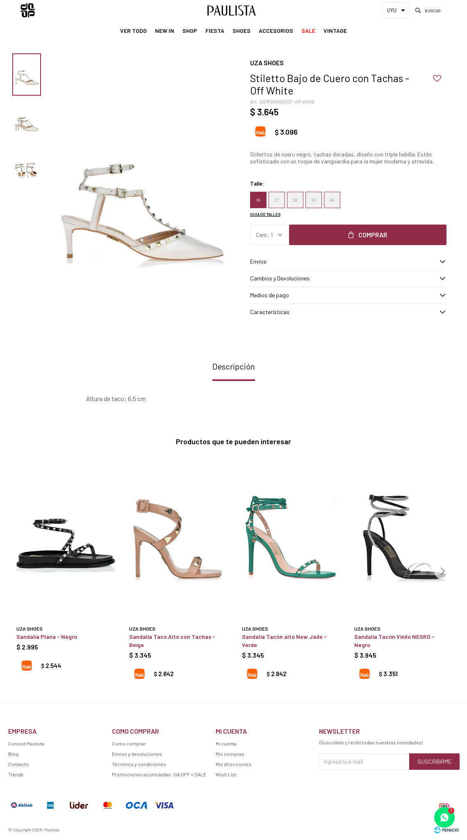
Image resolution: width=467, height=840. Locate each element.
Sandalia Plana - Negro (46, 636)
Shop (189, 30)
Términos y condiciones (139, 764)
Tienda (15, 774)
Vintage (335, 30)
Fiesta (214, 30)
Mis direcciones (233, 764)
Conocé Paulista (26, 743)
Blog (13, 754)
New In (164, 30)
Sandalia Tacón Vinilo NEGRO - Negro (394, 640)
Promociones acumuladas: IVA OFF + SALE (159, 774)
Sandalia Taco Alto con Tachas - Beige (172, 640)
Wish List (226, 774)
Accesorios (276, 30)
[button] (442, 571)
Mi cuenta (226, 743)
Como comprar (129, 743)
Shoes (241, 30)
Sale (308, 30)
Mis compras (230, 754)
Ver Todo (133, 30)
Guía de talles (265, 214)
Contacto (18, 764)
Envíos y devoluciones (137, 754)
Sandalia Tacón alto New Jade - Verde (284, 640)
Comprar (372, 235)
